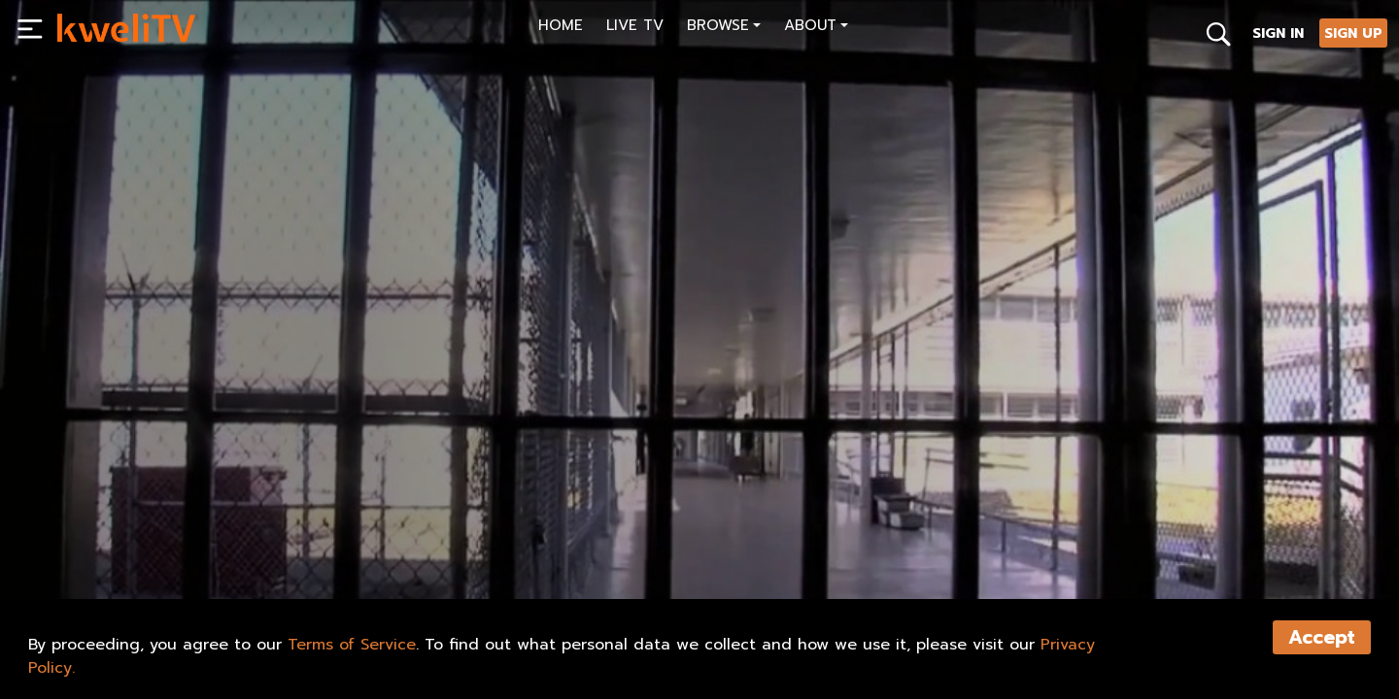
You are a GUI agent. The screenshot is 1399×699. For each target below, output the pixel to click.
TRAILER (352, 540)
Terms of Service (352, 644)
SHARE (445, 540)
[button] (723, 28)
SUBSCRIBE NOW (125, 540)
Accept (1321, 637)
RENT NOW (251, 540)
